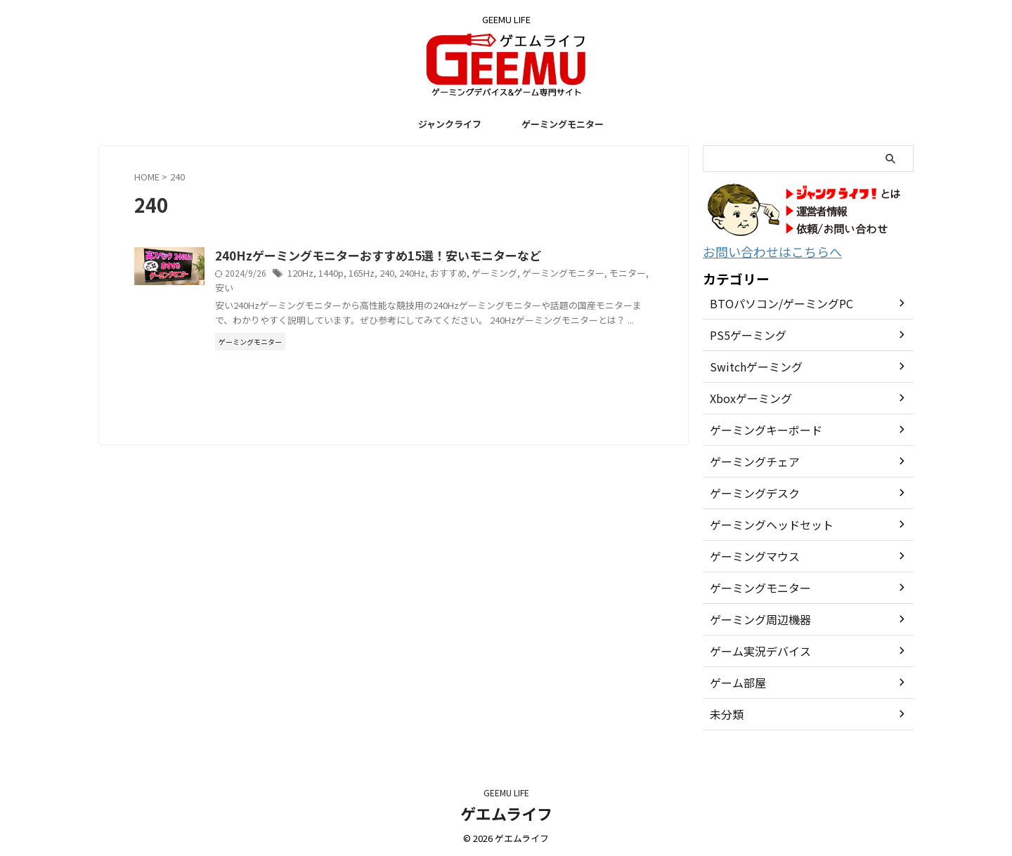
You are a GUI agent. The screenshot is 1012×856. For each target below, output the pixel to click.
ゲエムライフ (506, 811)
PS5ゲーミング (743, 333)
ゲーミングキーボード (759, 428)
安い (345, 288)
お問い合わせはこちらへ (761, 250)
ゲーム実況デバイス (754, 649)
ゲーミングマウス (749, 554)
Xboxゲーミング (746, 396)
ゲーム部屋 (734, 680)
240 (455, 274)
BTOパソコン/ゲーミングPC (773, 301)
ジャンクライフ (449, 124)
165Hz (430, 274)
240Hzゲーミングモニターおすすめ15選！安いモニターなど (437, 256)
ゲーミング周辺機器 (754, 617)
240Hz (480, 274)
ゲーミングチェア (749, 459)
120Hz (370, 274)
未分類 (724, 712)
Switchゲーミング (750, 364)
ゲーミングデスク (749, 491)
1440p (400, 274)
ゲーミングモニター (562, 124)
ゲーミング (558, 274)
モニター (315, 288)
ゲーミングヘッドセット (764, 522)
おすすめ (515, 274)
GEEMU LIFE (506, 790)
